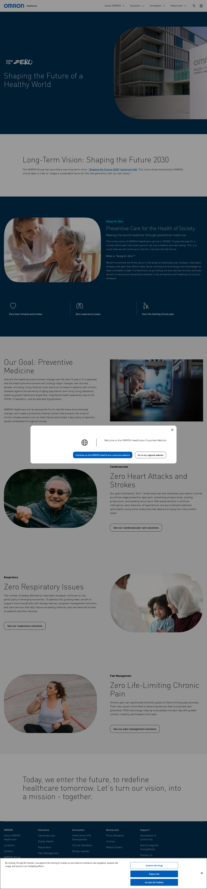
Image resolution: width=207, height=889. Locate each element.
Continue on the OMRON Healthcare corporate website (103, 454)
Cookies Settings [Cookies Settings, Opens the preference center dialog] (154, 865)
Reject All (154, 874)
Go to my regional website (150, 454)
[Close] (201, 873)
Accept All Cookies (154, 882)
